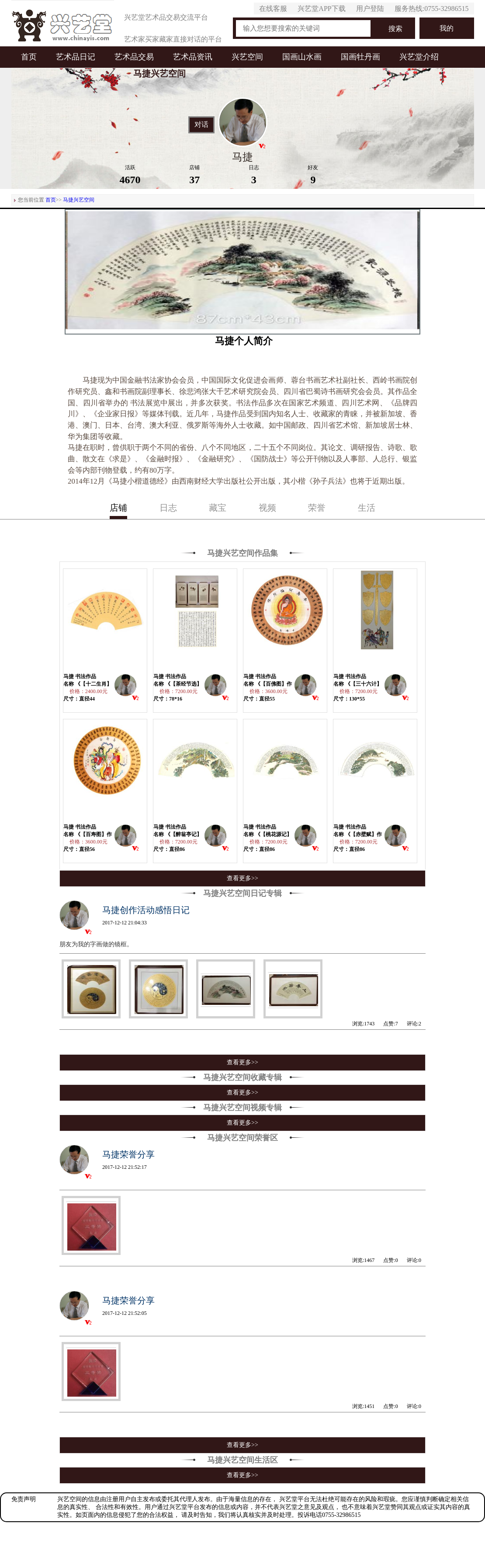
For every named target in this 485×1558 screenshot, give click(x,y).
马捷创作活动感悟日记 (146, 910)
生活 (366, 507)
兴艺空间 (247, 56)
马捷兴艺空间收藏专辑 (242, 1077)
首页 (29, 56)
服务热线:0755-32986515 (432, 8)
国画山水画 (302, 56)
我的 (447, 28)
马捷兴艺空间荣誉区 (242, 1137)
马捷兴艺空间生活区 (242, 1460)
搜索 (395, 28)
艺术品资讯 (192, 56)
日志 (168, 507)
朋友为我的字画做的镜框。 (96, 944)
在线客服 (273, 8)
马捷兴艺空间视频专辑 (242, 1107)
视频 (267, 507)
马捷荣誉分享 (128, 1154)
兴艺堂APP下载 (321, 8)
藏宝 (217, 507)
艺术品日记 (75, 56)
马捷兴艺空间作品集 (242, 553)
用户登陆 (370, 8)
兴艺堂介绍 (419, 56)
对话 (201, 125)
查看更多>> (242, 878)
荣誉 (317, 507)
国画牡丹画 (360, 56)
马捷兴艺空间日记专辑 (242, 893)
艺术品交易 (134, 56)
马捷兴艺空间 (78, 200)
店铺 (118, 507)
